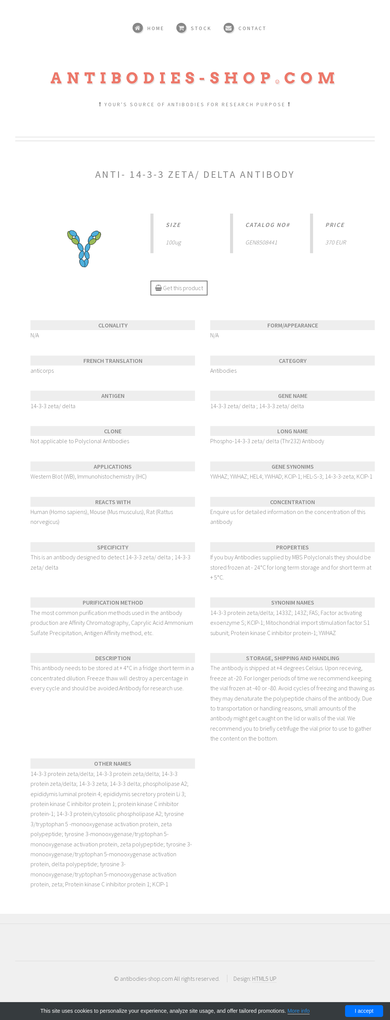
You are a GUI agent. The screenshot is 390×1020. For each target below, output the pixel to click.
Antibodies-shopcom (195, 78)
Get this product (179, 288)
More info (299, 1011)
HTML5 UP (264, 978)
